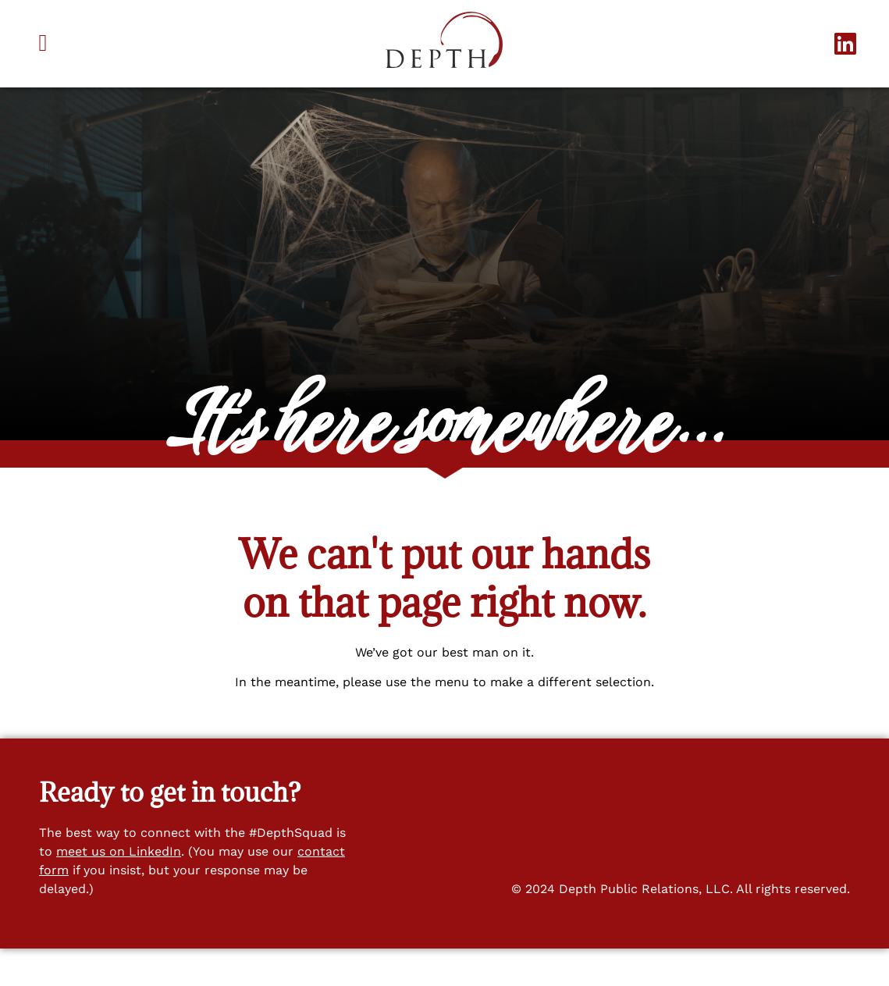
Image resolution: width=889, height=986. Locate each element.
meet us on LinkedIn (118, 888)
